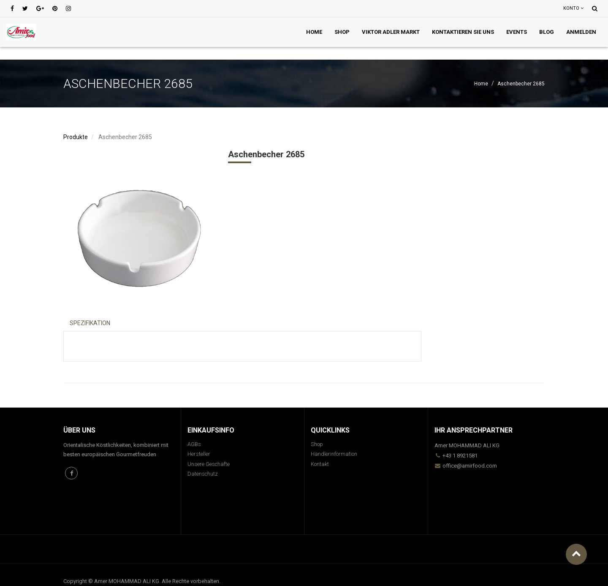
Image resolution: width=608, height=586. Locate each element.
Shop (317, 444)
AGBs (194, 444)
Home (481, 84)
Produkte (75, 137)
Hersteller (198, 454)
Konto (573, 8)
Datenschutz (202, 474)
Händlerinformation (334, 454)
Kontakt (320, 464)
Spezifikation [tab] (90, 323)
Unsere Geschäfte (208, 464)
